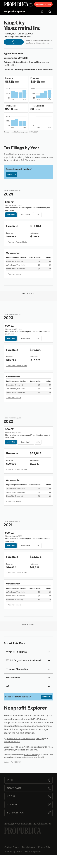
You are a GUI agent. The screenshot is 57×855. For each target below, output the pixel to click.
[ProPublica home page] (22, 831)
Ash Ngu (40, 738)
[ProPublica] (16, 4)
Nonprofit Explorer (14, 11)
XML (38, 214)
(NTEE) (13, 65)
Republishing (28, 847)
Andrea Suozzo (13, 738)
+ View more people (13, 274)
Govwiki (41, 757)
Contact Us (11, 174)
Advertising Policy (13, 851)
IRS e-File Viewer (30, 755)
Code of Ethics (11, 847)
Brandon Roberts (12, 741)
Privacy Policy (45, 847)
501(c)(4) (23, 58)
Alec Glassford (28, 738)
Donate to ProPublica (43, 4)
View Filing (11, 214)
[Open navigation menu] (30, 4)
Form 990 (8, 154)
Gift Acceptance (33, 851)
